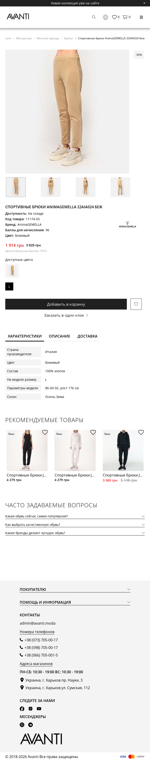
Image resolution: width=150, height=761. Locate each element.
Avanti (7, 38)
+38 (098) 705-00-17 (41, 647)
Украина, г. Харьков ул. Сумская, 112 (57, 687)
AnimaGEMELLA (29, 224)
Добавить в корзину (66, 304)
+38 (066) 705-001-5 (41, 655)
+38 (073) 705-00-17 (41, 640)
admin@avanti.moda (38, 623)
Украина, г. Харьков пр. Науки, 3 (54, 680)
